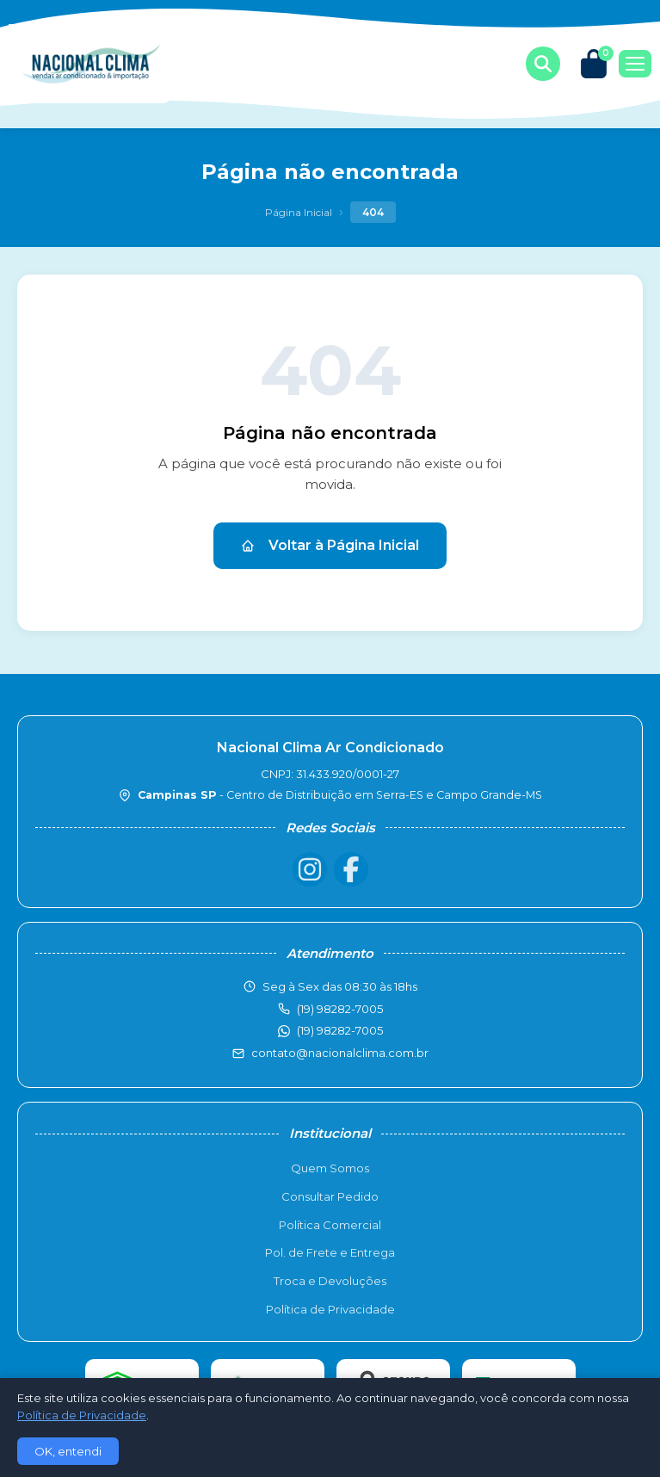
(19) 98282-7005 (340, 1030)
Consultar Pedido (330, 1196)
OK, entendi (68, 1451)
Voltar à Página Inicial (330, 545)
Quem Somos (330, 1168)
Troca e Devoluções (330, 1281)
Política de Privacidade (330, 1309)
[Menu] (635, 63)
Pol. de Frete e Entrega (330, 1252)
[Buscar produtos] (543, 63)
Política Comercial (330, 1225)
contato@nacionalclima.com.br (340, 1053)
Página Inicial (298, 212)
